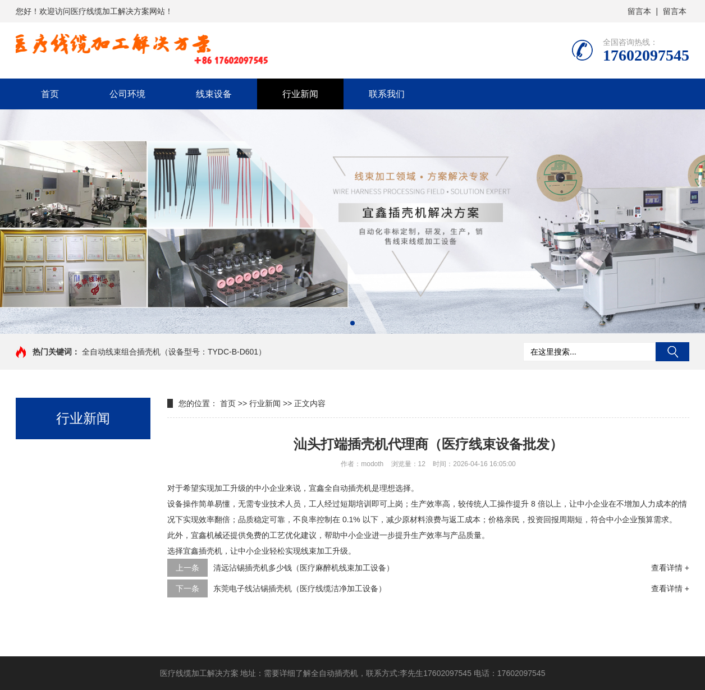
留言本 (639, 11)
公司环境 (127, 94)
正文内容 (310, 403)
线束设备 (214, 94)
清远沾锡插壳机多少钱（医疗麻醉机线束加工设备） (303, 567)
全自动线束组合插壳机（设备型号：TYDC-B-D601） (174, 351)
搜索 (672, 351)
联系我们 (387, 94)
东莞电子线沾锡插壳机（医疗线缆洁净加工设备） (299, 588)
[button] (352, 323)
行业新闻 (300, 94)
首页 (50, 94)
